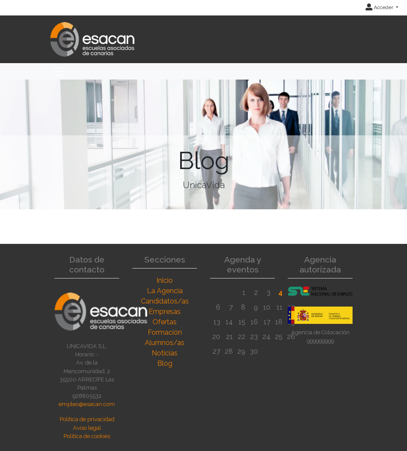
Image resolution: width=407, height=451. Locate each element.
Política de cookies (87, 436)
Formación (165, 332)
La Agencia (165, 291)
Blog (164, 363)
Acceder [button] (380, 7)
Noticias (165, 353)
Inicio (164, 280)
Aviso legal (87, 428)
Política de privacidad (87, 419)
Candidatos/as (165, 301)
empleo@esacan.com (87, 404)
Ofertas (165, 322)
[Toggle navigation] (59, 71)
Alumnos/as (164, 343)
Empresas (165, 311)
